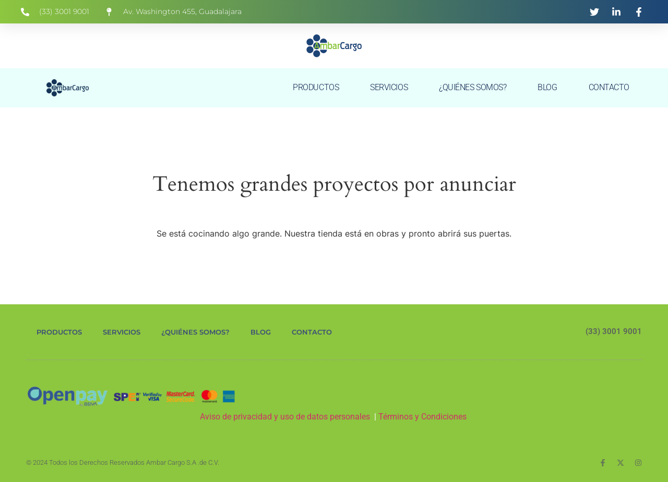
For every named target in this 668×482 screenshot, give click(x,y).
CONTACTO (609, 87)
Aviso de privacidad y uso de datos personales (285, 417)
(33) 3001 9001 (614, 331)
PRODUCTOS (316, 87)
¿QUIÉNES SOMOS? (472, 87)
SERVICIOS (389, 87)
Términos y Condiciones (423, 417)
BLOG (547, 87)
